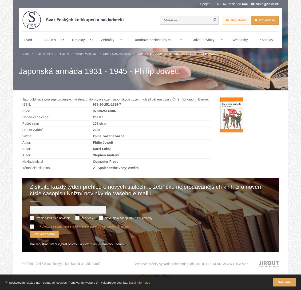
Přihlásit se (267, 20)
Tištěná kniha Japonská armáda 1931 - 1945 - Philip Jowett (176, 53)
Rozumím (285, 282)
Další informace (139, 282)
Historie (64, 53)
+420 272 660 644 (234, 4)
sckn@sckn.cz (267, 4)
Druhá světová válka (117, 53)
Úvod (25, 53)
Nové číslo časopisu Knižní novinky (128, 218)
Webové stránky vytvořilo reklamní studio (192, 264)
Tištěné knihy (44, 53)
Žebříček (87, 218)
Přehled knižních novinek (53, 218)
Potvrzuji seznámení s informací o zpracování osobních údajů (84, 226)
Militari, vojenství (86, 53)
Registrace (238, 20)
